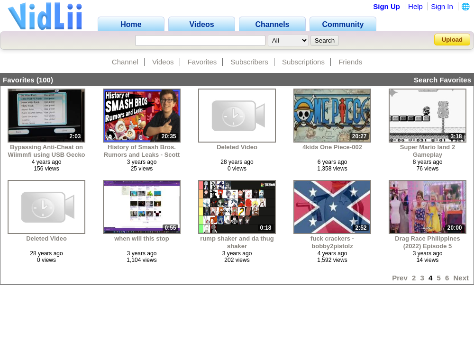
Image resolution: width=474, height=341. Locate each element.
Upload (452, 39)
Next (461, 278)
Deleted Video (237, 147)
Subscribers (249, 62)
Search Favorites (442, 80)
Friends (350, 62)
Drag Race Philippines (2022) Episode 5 (427, 242)
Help (415, 6)
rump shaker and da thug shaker (236, 242)
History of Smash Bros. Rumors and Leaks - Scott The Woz (142, 151)
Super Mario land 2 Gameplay (427, 151)
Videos (163, 62)
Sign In (442, 6)
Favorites (202, 62)
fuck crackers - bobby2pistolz (332, 242)
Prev (400, 278)
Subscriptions (303, 62)
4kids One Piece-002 (332, 147)
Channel (125, 62)
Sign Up (386, 6)
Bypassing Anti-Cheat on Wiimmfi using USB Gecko (46, 151)
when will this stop (141, 238)
